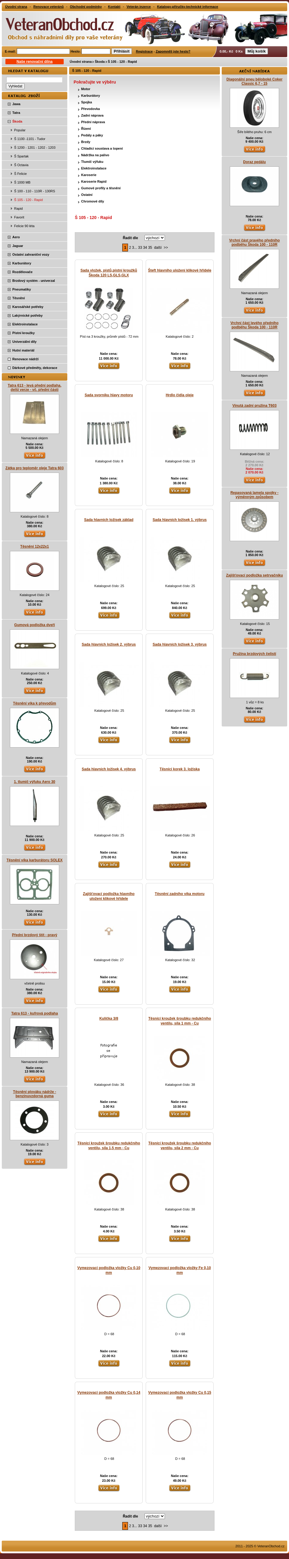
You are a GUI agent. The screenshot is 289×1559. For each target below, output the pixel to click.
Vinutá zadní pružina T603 (254, 405)
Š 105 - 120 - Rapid (122, 61)
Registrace (144, 51)
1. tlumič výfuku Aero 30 (34, 782)
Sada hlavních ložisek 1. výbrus (180, 520)
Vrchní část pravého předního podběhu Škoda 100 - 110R (254, 242)
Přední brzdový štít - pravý (34, 935)
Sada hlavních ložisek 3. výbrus (180, 644)
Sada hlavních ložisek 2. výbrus (109, 644)
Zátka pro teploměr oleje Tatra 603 (34, 468)
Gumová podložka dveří (34, 625)
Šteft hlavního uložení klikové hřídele (179, 270)
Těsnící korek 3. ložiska (179, 769)
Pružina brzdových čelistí (254, 654)
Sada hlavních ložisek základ (108, 520)
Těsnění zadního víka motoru (179, 894)
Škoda (100, 61)
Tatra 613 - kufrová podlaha (34, 1013)
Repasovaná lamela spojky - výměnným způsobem (254, 495)
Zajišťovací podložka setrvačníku (254, 575)
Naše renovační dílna (35, 61)
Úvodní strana (81, 61)
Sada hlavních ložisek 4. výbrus (109, 769)
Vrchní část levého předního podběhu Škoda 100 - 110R (254, 325)
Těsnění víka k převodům (34, 703)
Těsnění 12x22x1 (34, 546)
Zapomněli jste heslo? (173, 51)
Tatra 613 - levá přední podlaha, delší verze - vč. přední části (35, 387)
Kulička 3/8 (108, 1018)
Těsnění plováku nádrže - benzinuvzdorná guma (34, 1094)
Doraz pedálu (254, 162)
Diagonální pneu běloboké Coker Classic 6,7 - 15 (255, 81)
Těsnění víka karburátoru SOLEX (35, 860)
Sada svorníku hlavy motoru (109, 395)
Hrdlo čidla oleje (180, 395)
